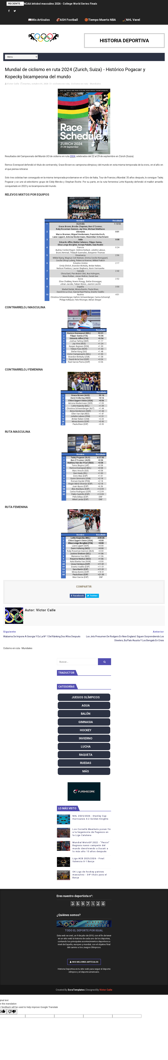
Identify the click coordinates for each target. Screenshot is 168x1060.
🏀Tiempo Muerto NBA (100, 19)
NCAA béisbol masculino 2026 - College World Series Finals (60, 3)
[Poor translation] (12, 1011)
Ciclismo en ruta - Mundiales (86, 83)
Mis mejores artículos (84, 962)
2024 (72, 156)
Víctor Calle (105, 989)
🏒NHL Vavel (131, 19)
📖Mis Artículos (39, 19)
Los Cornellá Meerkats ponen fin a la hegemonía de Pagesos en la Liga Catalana (92, 832)
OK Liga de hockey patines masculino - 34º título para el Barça (90, 874)
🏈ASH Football (67, 19)
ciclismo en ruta (61, 83)
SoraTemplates (76, 989)
